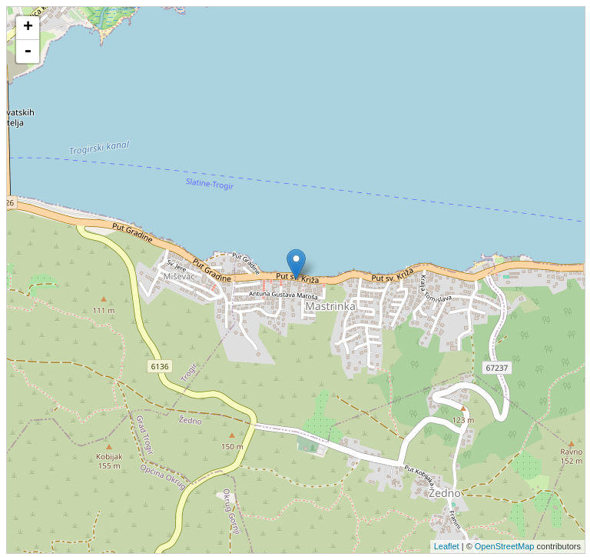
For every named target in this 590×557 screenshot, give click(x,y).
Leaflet (446, 546)
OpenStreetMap (505, 546)
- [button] (27, 51)
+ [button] (28, 27)
